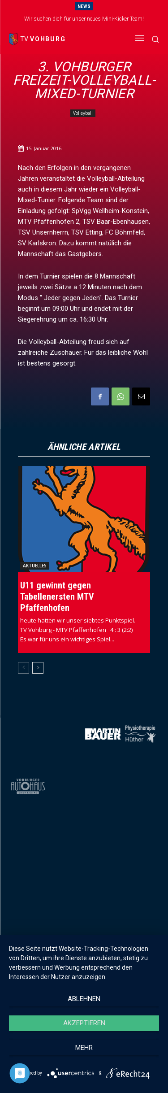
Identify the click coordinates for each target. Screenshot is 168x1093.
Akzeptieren (84, 1023)
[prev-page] (23, 668)
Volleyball (82, 113)
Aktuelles (35, 565)
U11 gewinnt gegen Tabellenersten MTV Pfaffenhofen (57, 596)
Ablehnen (84, 999)
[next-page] (37, 668)
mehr (84, 1048)
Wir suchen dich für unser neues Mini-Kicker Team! (84, 19)
